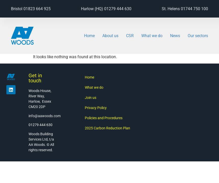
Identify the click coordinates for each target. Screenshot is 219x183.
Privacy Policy (96, 108)
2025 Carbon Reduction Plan (107, 128)
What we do (151, 35)
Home (89, 35)
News (175, 35)
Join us (90, 98)
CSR (130, 35)
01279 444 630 (40, 125)
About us (110, 35)
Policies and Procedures (103, 118)
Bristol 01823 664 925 (31, 8)
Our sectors (198, 35)
